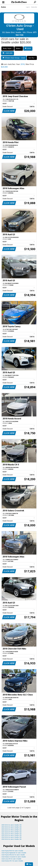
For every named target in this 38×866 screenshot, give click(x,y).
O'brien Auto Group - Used (14, 58)
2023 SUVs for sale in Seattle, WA (12, 829)
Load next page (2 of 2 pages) (19, 808)
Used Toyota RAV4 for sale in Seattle (12, 850)
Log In (28, 7)
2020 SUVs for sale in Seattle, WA (12, 835)
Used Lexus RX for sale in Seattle (11, 859)
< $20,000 (7, 53)
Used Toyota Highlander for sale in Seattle (14, 853)
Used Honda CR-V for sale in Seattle (12, 861)
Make (18, 48)
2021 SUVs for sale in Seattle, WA (12, 833)
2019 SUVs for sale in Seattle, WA (12, 837)
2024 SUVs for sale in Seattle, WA (12, 827)
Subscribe (34, 7)
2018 (28, 48)
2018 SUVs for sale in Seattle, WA (12, 839)
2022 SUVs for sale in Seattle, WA (12, 831)
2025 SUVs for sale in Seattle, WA (12, 825)
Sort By (31, 58)
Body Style (7, 48)
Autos (3, 7)
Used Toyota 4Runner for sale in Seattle (13, 855)
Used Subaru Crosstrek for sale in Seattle (14, 857)
